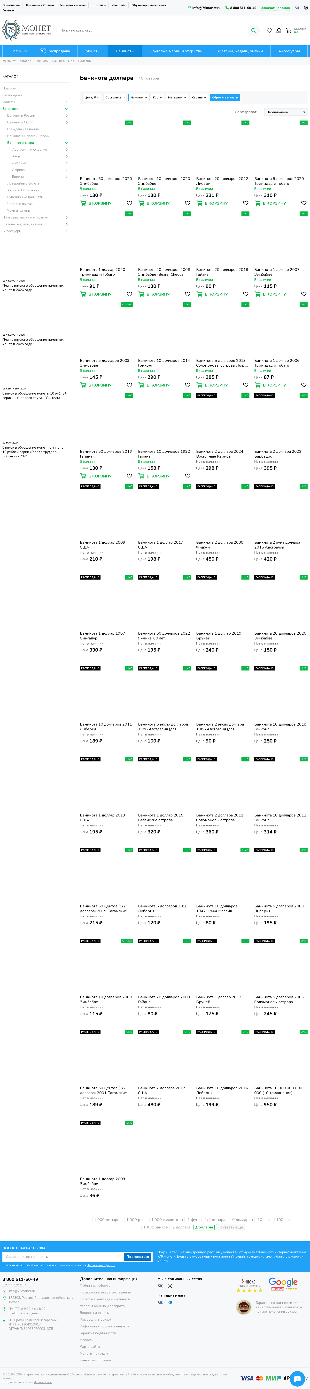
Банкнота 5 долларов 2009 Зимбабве (105, 363)
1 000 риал (136, 1219)
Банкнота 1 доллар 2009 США (102, 545)
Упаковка (118, 5)
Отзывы (8, 10)
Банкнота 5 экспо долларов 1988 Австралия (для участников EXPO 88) (163, 727)
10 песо (264, 1219)
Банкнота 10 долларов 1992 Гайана (164, 454)
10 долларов (241, 1219)
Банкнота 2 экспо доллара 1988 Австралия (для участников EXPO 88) (220, 727)
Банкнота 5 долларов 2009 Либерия (279, 908)
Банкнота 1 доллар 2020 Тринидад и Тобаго (102, 272)
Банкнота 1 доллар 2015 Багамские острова (160, 818)
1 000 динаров (108, 1219)
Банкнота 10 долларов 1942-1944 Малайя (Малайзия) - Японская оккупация (217, 908)
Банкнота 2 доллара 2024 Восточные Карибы (219, 454)
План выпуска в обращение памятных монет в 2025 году (32, 341)
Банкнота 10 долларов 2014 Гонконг (164, 363)
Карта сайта (90, 1346)
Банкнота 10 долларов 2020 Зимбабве (164, 181)
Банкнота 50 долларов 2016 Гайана (106, 454)
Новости (86, 1340)
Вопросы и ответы (94, 1312)
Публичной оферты (101, 1265)
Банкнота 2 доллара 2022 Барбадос (278, 454)
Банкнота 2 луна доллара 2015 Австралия (277, 545)
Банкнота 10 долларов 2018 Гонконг (280, 727)
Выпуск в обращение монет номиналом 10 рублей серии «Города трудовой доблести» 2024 (34, 452)
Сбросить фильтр (225, 97)
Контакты (99, 5)
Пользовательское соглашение (105, 1292)
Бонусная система (72, 5)
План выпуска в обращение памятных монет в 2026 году (32, 287)
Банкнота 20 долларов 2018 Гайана (222, 272)
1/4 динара (215, 1219)
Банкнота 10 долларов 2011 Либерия (106, 727)
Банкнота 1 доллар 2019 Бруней (218, 636)
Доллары (204, 1227)
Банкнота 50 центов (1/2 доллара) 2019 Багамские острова (103, 908)
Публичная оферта (95, 1285)
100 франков (155, 1227)
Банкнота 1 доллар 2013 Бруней (218, 999)
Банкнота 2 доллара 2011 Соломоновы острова (219, 818)
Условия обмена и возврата (102, 1306)
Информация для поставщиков (104, 1326)
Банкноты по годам (95, 1360)
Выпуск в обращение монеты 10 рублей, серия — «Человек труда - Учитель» (34, 395)
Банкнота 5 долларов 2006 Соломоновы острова (279, 999)
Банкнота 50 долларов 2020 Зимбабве (106, 181)
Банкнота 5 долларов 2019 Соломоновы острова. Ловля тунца (221, 363)
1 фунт (193, 1219)
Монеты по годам (94, 1353)
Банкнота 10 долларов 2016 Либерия (222, 1090)
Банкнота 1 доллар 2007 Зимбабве (277, 272)
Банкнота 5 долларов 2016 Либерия (163, 908)
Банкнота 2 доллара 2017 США (161, 1090)
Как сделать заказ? (95, 1319)
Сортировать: (247, 112)
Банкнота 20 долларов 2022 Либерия (222, 181)
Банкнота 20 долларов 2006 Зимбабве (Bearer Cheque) (164, 272)
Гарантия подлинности (98, 1333)
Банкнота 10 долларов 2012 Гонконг (280, 818)
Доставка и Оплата (40, 5)
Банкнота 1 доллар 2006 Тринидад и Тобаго (277, 363)
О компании (11, 5)
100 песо (284, 1219)
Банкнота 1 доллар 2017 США (160, 545)
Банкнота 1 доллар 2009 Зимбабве (102, 1181)
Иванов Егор (43, 1378)
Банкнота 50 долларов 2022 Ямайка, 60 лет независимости (164, 636)
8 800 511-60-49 (240, 8)
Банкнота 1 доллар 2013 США (102, 818)
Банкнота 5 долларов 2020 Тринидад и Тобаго (279, 181)
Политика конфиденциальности (105, 1299)
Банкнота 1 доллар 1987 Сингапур (102, 636)
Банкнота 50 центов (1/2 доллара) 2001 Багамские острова (103, 1090)
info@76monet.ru (204, 8)
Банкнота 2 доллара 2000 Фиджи (219, 545)
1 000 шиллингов (167, 1219)
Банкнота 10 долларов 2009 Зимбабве (106, 999)
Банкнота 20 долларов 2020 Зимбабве (280, 636)
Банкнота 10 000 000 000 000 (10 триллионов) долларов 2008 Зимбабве (278, 1090)
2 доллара (181, 1227)
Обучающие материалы (149, 5)
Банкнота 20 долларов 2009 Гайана (164, 999)
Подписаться (137, 1256)
